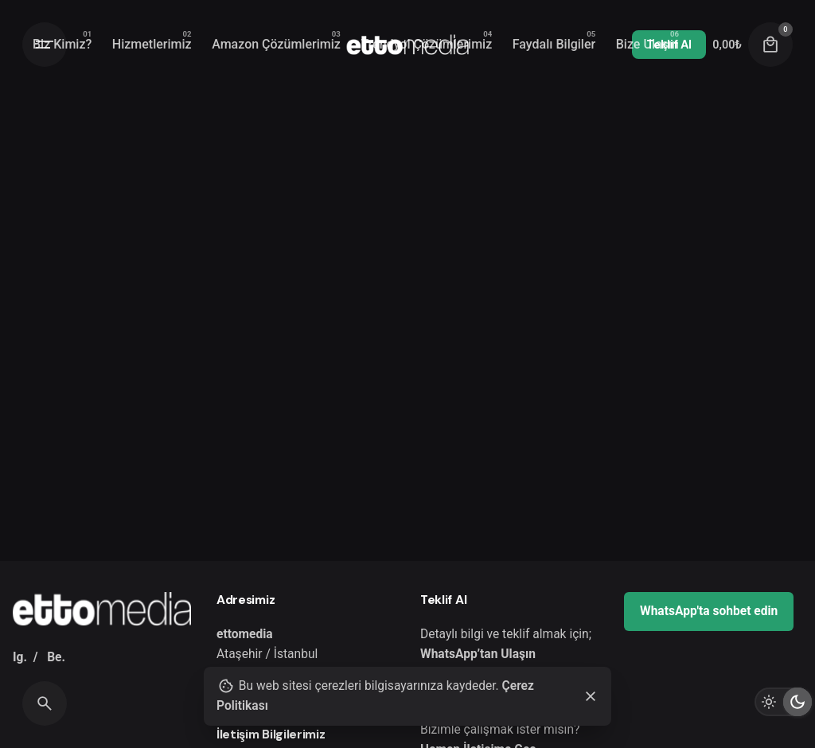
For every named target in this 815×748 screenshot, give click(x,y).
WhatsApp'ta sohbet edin (709, 611)
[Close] (590, 696)
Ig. (20, 657)
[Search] (44, 703)
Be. (56, 657)
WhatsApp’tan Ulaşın (478, 654)
